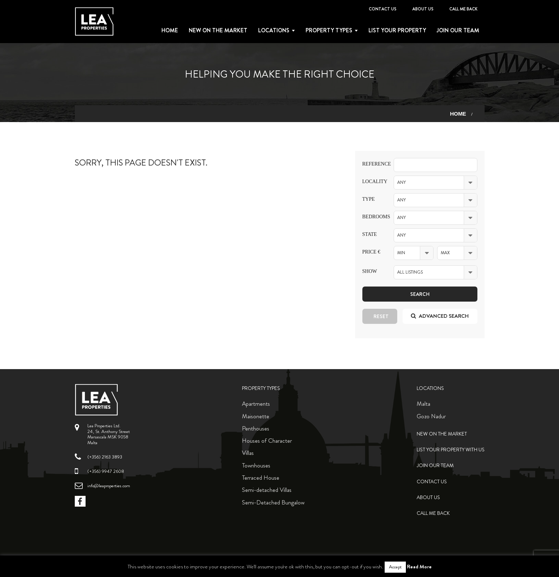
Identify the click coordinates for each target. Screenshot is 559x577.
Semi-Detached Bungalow (273, 502)
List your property (397, 30)
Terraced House (260, 477)
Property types (329, 30)
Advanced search (440, 316)
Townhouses (256, 465)
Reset (381, 316)
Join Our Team (458, 30)
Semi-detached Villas (267, 489)
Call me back (463, 9)
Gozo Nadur (431, 416)
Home (169, 30)
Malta (423, 403)
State (369, 234)
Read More (419, 567)
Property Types (261, 388)
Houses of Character (267, 440)
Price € (371, 252)
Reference (372, 164)
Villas (248, 452)
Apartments (256, 403)
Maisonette (255, 416)
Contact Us (383, 9)
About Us (423, 9)
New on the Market (218, 30)
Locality (372, 181)
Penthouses (255, 428)
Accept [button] (395, 567)
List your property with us (451, 449)
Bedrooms (372, 216)
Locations (273, 30)
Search (420, 294)
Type (368, 199)
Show (369, 271)
